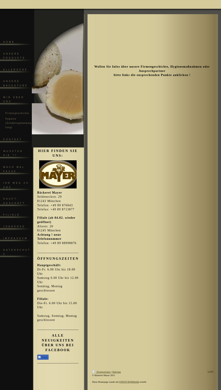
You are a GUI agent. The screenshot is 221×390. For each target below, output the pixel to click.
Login (210, 371)
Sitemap (116, 372)
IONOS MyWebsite (129, 382)
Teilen (43, 357)
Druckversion (101, 372)
